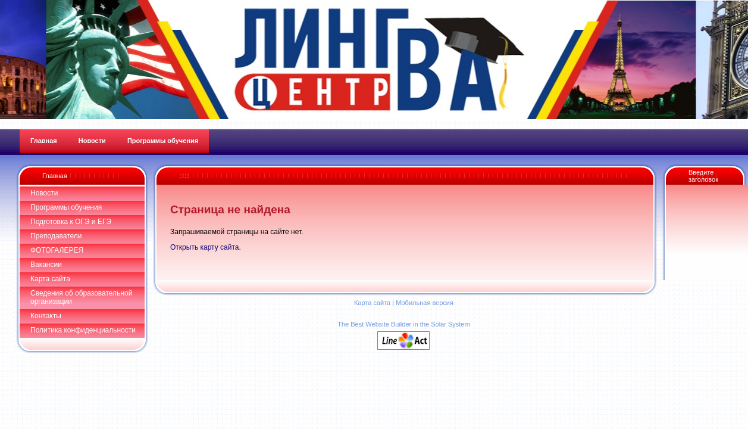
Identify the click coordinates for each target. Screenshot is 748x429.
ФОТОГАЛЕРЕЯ (56, 250)
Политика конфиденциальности (83, 330)
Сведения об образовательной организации (81, 297)
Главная (54, 175)
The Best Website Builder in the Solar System (403, 324)
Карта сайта (50, 279)
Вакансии (46, 264)
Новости (44, 193)
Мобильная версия (424, 302)
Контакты (45, 316)
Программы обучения (66, 207)
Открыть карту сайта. (205, 247)
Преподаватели (56, 236)
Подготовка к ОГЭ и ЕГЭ (70, 221)
